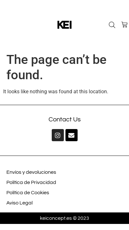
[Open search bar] (112, 25)
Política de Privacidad (31, 182)
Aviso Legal (19, 202)
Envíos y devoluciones (31, 172)
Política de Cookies (27, 192)
